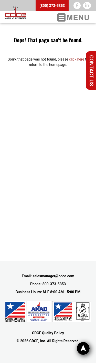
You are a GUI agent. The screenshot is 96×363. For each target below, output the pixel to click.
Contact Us (91, 70)
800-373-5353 (54, 284)
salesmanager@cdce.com (53, 276)
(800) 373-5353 (52, 6)
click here (76, 59)
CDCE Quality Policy (48, 333)
